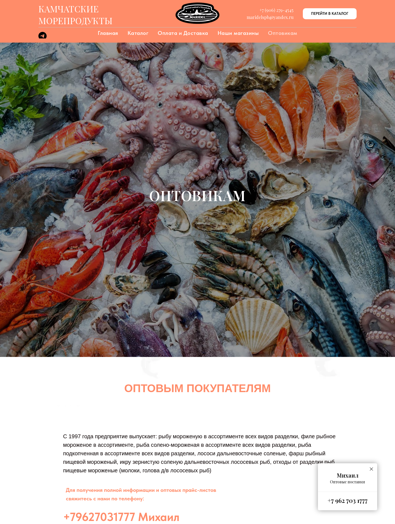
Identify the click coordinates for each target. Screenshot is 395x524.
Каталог (138, 33)
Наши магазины (238, 33)
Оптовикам (282, 33)
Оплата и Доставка (183, 33)
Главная (108, 33)
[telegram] (42, 38)
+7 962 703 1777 (348, 500)
